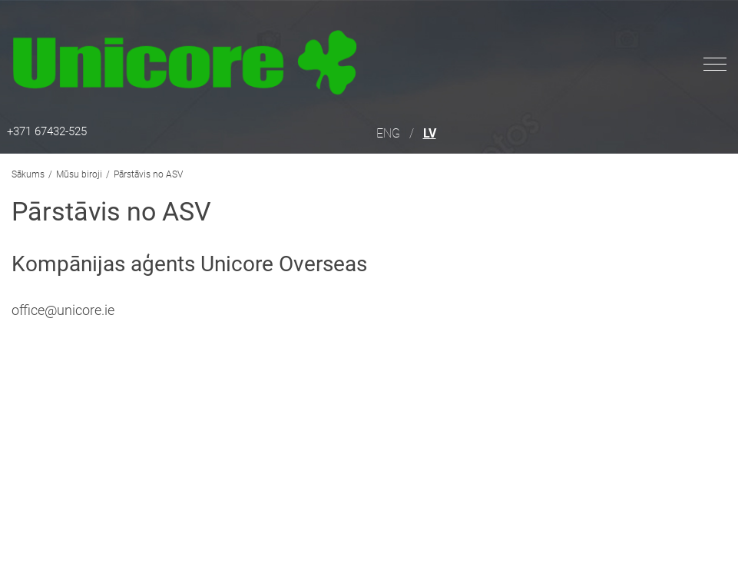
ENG (388, 133)
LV (429, 133)
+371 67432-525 (47, 131)
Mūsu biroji (79, 174)
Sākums (28, 174)
